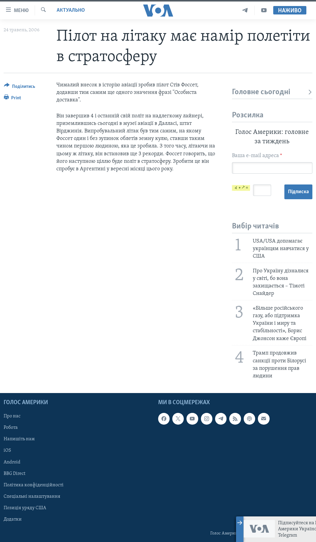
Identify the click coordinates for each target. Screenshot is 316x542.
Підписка (298, 192)
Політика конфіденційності (34, 485)
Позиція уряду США (25, 508)
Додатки (13, 519)
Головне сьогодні (272, 92)
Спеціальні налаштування (32, 496)
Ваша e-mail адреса (257, 156)
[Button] (19, 87)
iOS (7, 450)
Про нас (12, 416)
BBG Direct (14, 473)
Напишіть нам (19, 439)
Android (12, 462)
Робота (11, 428)
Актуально (71, 10)
